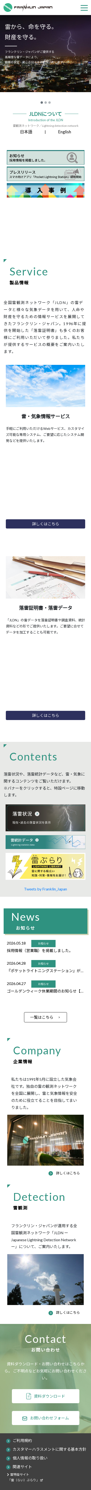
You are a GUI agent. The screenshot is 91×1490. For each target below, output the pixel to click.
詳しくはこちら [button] (45, 523)
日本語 (26, 131)
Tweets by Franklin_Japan (45, 889)
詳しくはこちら (68, 1173)
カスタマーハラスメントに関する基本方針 (49, 1449)
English (64, 131)
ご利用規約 (22, 1440)
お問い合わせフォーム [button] (49, 1418)
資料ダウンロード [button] (49, 1396)
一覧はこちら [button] (41, 1017)
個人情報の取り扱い (30, 1458)
